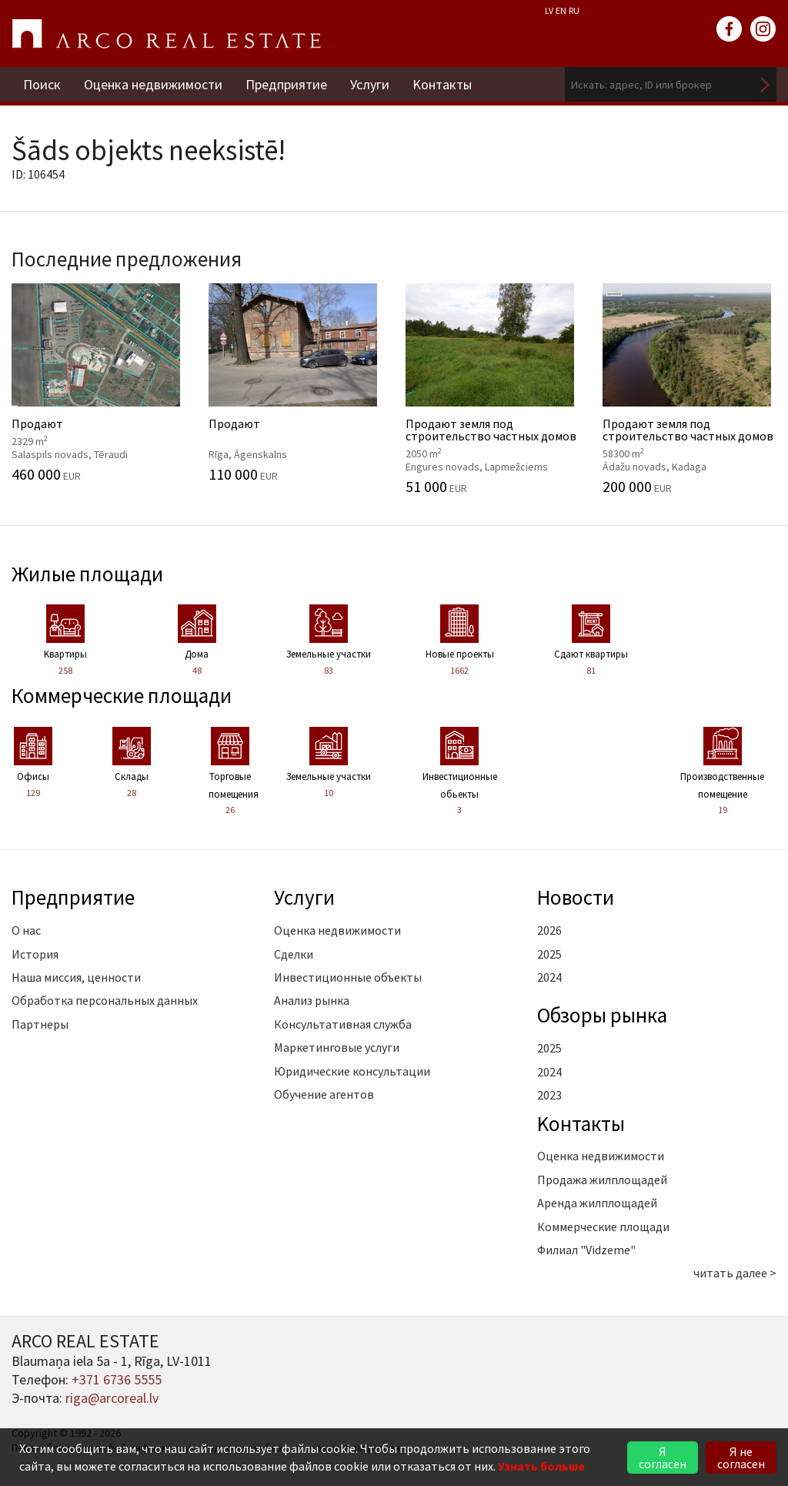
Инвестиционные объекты (348, 977)
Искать (764, 84)
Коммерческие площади (122, 695)
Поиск (42, 84)
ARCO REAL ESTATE (166, 34)
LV (549, 10)
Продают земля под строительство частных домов (492, 388)
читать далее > (734, 1272)
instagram (763, 29)
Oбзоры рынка (602, 1015)
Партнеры (40, 1024)
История (35, 954)
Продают (98, 382)
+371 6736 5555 (117, 1379)
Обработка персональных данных (105, 1000)
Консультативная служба (343, 1024)
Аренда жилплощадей (597, 1202)
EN (561, 10)
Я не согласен (741, 1457)
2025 (549, 954)
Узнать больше (541, 1466)
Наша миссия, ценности (76, 977)
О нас (26, 930)
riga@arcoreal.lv (112, 1398)
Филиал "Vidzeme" (586, 1249)
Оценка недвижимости (153, 84)
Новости (575, 897)
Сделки (293, 954)
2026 (549, 930)
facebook (729, 29)
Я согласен (662, 1457)
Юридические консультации (352, 1071)
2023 (549, 1095)
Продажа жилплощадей (602, 1179)
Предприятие (286, 84)
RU (574, 10)
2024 (549, 977)
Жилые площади (87, 574)
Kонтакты (442, 84)
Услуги (369, 84)
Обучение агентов (324, 1094)
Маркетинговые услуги (336, 1047)
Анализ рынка (311, 1000)
